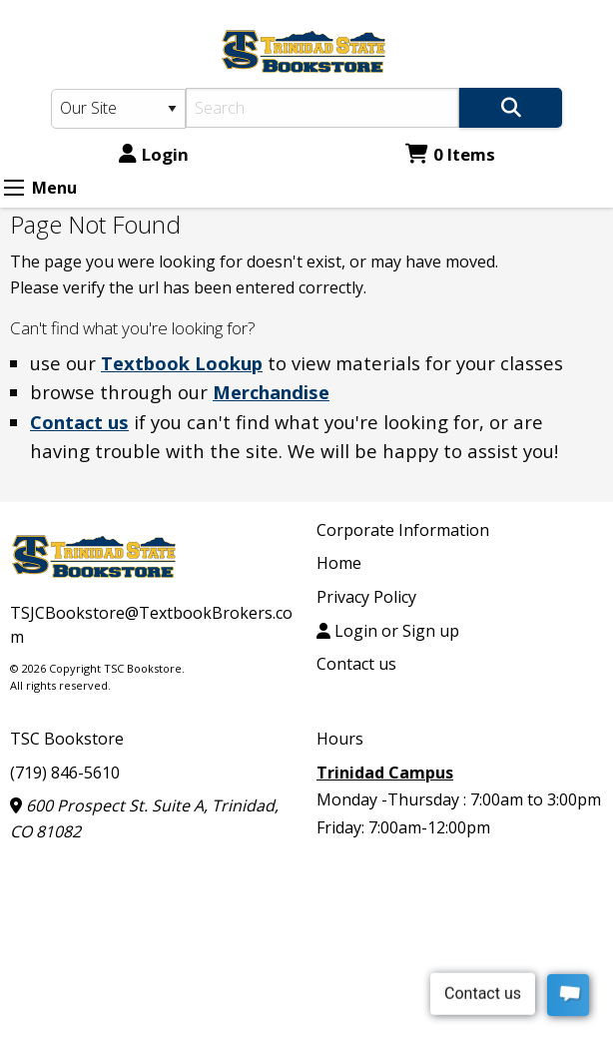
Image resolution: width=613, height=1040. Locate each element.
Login (154, 154)
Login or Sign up (387, 631)
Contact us (79, 421)
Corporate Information (402, 530)
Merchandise (271, 391)
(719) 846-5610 (65, 772)
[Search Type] (118, 109)
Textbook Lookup (182, 362)
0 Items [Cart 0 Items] (450, 154)
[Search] (322, 108)
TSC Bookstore (67, 739)
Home (338, 563)
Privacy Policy (366, 597)
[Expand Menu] (14, 188)
